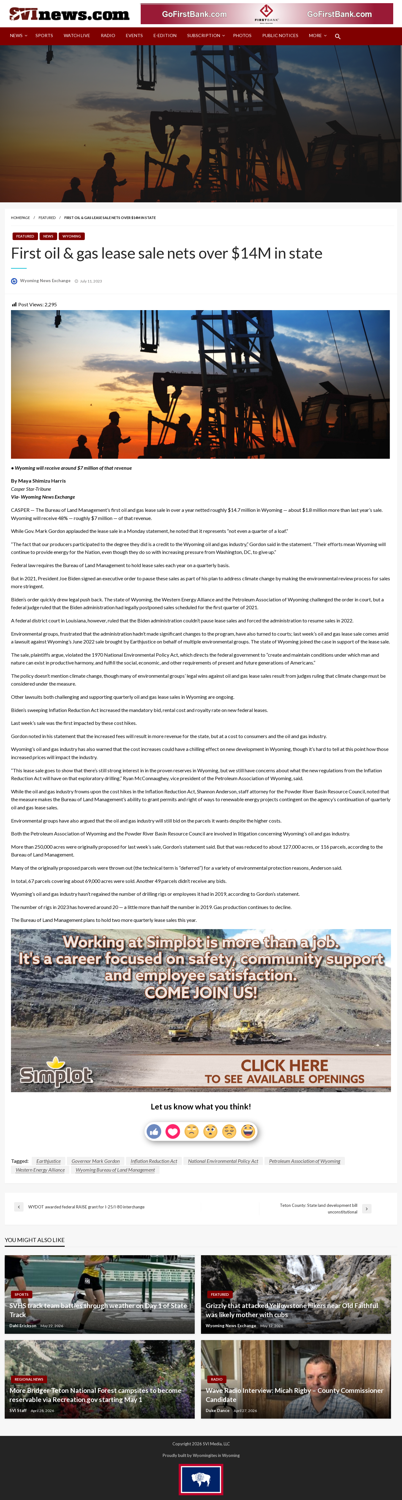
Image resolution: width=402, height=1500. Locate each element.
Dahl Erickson (23, 1325)
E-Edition (165, 35)
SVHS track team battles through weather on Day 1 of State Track (98, 1309)
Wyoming (71, 236)
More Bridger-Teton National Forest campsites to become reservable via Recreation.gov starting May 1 (95, 1394)
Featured (47, 218)
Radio (108, 35)
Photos (242, 35)
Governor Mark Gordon (96, 1161)
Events (134, 35)
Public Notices (280, 35)
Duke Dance (218, 1410)
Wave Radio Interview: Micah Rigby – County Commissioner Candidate (294, 1394)
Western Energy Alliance (40, 1170)
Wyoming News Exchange (46, 280)
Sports (44, 35)
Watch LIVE (77, 35)
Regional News (29, 1379)
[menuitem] (17, 36)
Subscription (203, 35)
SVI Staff (18, 1410)
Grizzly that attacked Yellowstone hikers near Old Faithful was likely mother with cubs (292, 1309)
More (315, 35)
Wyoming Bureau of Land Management (115, 1170)
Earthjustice (48, 1161)
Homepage (20, 218)
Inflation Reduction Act (154, 1161)
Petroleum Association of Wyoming (304, 1161)
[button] (337, 36)
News (16, 35)
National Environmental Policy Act (223, 1161)
